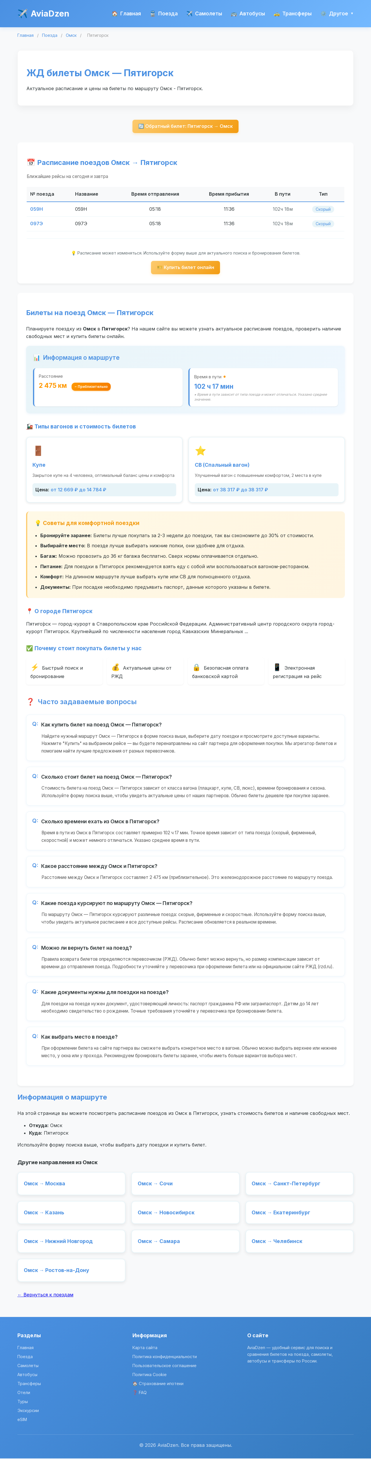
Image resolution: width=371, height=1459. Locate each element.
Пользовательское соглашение (164, 1366)
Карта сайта (144, 1348)
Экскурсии (28, 1411)
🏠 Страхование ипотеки (157, 1384)
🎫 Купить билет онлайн (186, 267)
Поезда (164, 14)
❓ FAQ (139, 1393)
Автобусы (248, 14)
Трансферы (293, 14)
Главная (126, 14)
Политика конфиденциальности (164, 1357)
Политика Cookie (149, 1375)
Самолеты (204, 14)
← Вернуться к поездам (45, 1295)
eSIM (22, 1420)
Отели (23, 1393)
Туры (22, 1402)
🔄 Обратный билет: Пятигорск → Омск (185, 126)
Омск (71, 35)
